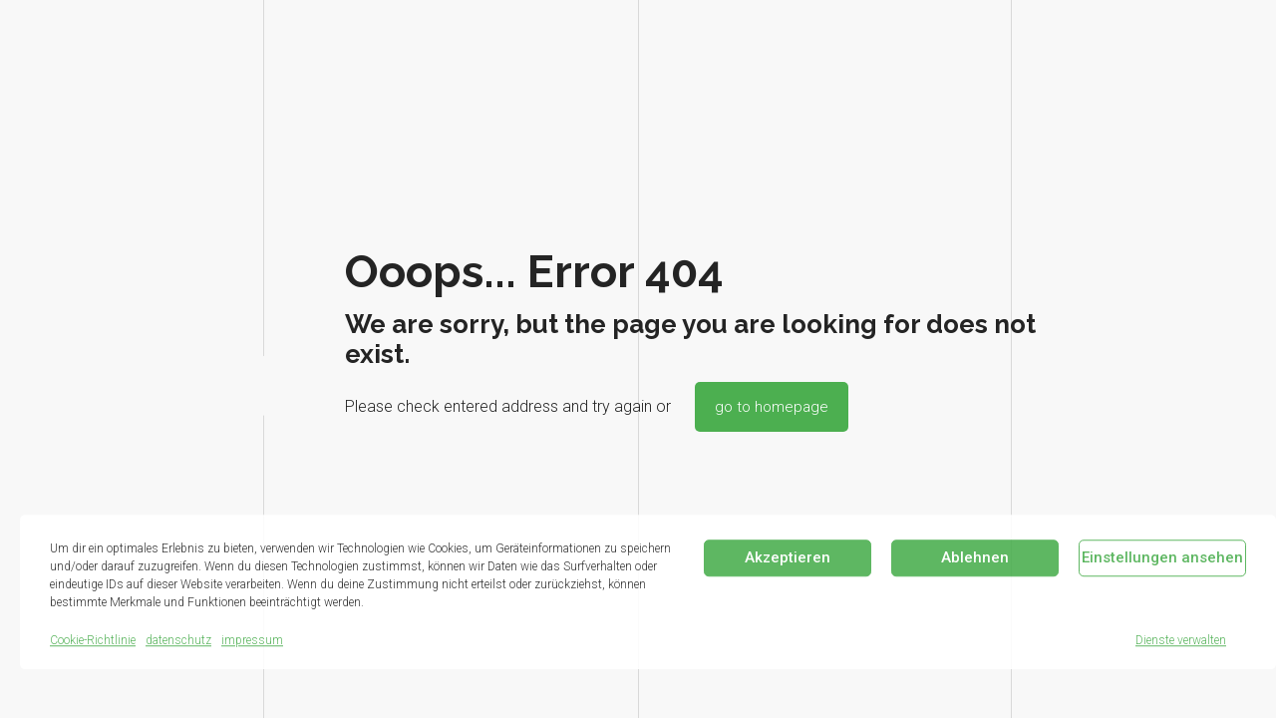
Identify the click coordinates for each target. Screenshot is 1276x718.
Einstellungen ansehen (1162, 557)
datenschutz (178, 640)
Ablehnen (975, 557)
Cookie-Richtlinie (93, 640)
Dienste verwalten (1180, 640)
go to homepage (771, 407)
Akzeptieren (787, 557)
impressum (252, 640)
